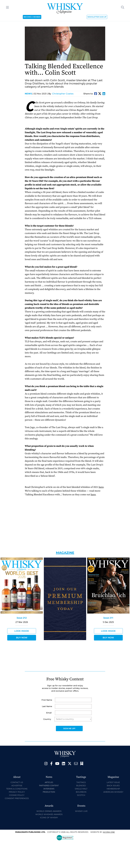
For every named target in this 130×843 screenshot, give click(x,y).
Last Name (47, 706)
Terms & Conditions (16, 789)
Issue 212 (22, 617)
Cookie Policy (16, 795)
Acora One (109, 832)
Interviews (48, 788)
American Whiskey (113, 792)
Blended (81, 785)
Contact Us (17, 782)
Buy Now (21, 637)
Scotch (81, 795)
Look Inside (21, 631)
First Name (47, 700)
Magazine (65, 553)
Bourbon (81, 792)
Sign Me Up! (69, 728)
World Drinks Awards (49, 811)
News (29, 93)
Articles (49, 782)
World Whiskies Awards (49, 814)
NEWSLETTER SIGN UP (97, 17)
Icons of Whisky (49, 817)
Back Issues (113, 785)
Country (47, 719)
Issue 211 (108, 617)
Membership (113, 789)
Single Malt (81, 789)
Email (49, 713)
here (101, 487)
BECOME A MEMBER (32, 17)
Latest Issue (113, 782)
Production (49, 792)
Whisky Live (81, 811)
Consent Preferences (17, 798)
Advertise (16, 785)
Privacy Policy (17, 792)
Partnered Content (49, 785)
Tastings (81, 782)
